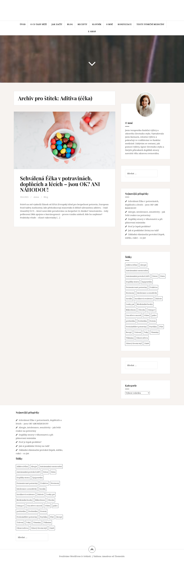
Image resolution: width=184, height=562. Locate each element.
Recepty (82, 24)
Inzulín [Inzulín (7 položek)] (129, 298)
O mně (109, 24)
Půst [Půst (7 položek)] (161, 326)
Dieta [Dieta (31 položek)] (162, 276)
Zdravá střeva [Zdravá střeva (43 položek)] (142, 338)
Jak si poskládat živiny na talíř (143, 230)
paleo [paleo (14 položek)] (154, 315)
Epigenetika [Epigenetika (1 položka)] (147, 282)
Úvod (23, 24)
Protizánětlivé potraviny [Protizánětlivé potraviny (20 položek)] (136, 326)
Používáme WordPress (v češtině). (75, 556)
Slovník (96, 24)
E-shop (92, 31)
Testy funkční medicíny (150, 24)
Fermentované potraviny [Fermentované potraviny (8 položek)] (136, 287)
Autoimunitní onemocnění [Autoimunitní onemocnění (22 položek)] (137, 270)
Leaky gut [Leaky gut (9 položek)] (130, 304)
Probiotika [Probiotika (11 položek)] (142, 321)
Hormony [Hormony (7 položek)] (130, 293)
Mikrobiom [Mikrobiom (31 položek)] (131, 310)
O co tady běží (38, 24)
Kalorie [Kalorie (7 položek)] (159, 298)
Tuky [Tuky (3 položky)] (146, 332)
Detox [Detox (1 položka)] (154, 276)
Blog (70, 24)
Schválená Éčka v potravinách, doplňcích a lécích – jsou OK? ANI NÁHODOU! (60, 184)
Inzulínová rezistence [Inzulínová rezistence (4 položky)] (144, 298)
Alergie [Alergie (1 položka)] (143, 265)
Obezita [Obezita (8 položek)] (141, 310)
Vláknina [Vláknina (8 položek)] (129, 338)
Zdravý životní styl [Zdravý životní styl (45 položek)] (134, 343)
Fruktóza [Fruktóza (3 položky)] (153, 287)
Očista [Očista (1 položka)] (146, 315)
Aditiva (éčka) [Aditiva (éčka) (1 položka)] (131, 265)
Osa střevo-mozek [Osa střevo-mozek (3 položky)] (133, 315)
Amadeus (106, 556)
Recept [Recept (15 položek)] (129, 332)
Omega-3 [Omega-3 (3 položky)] (151, 310)
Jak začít (56, 24)
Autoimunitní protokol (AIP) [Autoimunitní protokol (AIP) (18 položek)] (138, 276)
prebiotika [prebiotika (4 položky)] (130, 321)
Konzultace (125, 24)
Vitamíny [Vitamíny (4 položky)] (154, 332)
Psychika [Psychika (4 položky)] (153, 326)
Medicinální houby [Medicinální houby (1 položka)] (145, 304)
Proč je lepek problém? (139, 226)
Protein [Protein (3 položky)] (153, 321)
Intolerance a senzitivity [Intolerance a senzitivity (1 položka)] (147, 293)
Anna (36, 197)
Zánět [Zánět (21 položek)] (146, 343)
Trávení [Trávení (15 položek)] (137, 332)
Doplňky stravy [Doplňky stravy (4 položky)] (132, 282)
